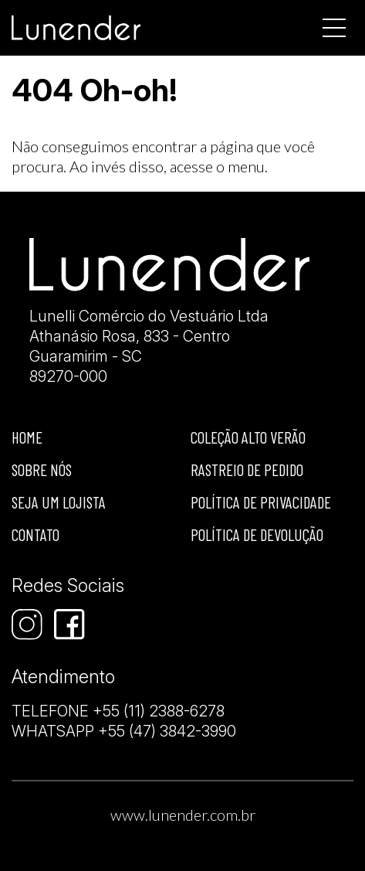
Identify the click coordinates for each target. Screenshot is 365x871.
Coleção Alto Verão (248, 437)
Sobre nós (42, 469)
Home (27, 437)
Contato (35, 534)
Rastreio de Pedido (247, 469)
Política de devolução (257, 534)
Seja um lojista (59, 502)
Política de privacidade (261, 502)
